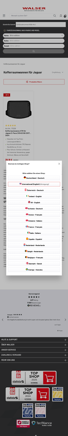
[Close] (59, 164)
